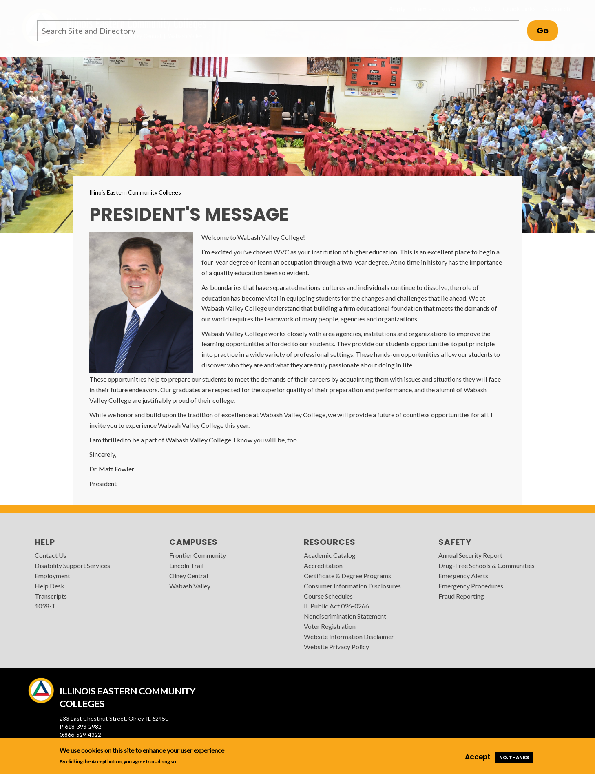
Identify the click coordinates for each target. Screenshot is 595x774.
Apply (397, 8)
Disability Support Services (72, 565)
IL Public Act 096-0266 (336, 606)
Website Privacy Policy (336, 646)
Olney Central (188, 575)
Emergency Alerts (463, 575)
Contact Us (50, 555)
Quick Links (519, 8)
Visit (450, 8)
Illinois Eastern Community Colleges (135, 192)
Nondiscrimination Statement (345, 616)
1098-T (45, 606)
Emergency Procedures (470, 586)
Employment (52, 575)
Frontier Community (197, 555)
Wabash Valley (189, 586)
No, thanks (514, 757)
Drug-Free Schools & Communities (486, 565)
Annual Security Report (470, 555)
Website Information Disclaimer (349, 636)
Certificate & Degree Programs (347, 575)
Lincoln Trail (186, 565)
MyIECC (481, 8)
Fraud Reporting (461, 596)
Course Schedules (328, 596)
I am (423, 8)
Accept (478, 757)
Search (556, 8)
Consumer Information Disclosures (352, 586)
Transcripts (51, 596)
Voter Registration (330, 626)
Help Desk (49, 586)
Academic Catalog (330, 555)
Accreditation (323, 565)
